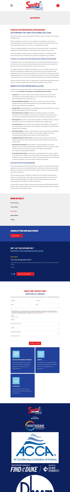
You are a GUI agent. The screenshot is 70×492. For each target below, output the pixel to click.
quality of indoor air (29, 45)
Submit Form (35, 343)
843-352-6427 (35, 418)
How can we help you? (15, 335)
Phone (12, 304)
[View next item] (14, 274)
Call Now (16, 235)
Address (12, 315)
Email (37, 304)
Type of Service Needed (15, 331)
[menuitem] (35, 203)
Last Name (38, 300)
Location (12, 327)
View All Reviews (25, 274)
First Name (13, 300)
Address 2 (13, 319)
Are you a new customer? (16, 323)
